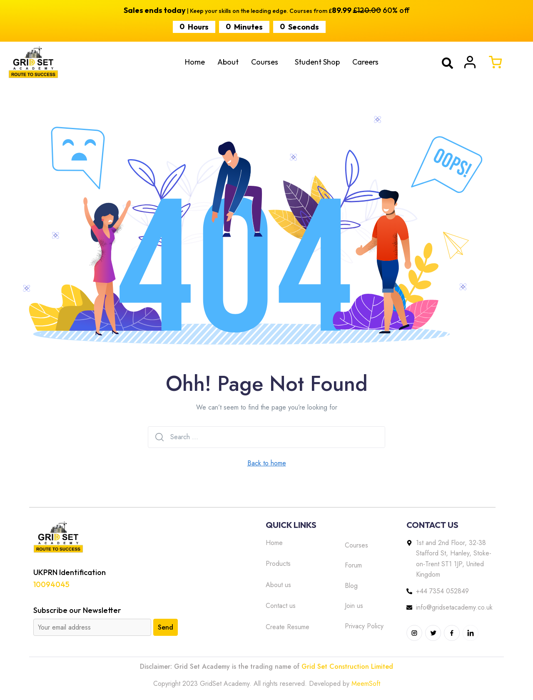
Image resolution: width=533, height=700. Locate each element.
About (228, 62)
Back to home (266, 463)
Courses (264, 62)
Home (195, 62)
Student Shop (317, 62)
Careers (365, 62)
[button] (267, 62)
